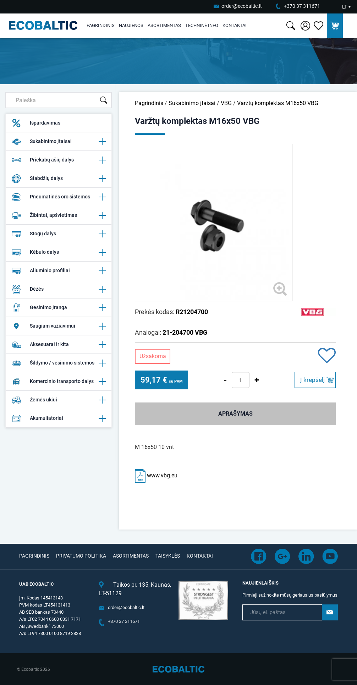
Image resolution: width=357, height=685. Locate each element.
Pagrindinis (101, 25)
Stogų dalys (58, 234)
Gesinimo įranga (58, 307)
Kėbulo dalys (58, 252)
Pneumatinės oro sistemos (58, 197)
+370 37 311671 (302, 6)
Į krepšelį (312, 379)
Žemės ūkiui (58, 400)
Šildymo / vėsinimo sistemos (58, 363)
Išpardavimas (36, 123)
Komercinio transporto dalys (58, 381)
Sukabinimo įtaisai (58, 141)
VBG (226, 103)
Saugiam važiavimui (58, 326)
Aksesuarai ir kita (58, 344)
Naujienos (131, 25)
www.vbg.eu (156, 475)
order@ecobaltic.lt (241, 6)
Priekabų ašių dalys (58, 160)
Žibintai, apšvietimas (58, 215)
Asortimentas (164, 25)
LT (344, 7)
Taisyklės (167, 556)
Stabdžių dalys (58, 178)
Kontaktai (235, 25)
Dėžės (58, 289)
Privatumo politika (81, 556)
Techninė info (201, 25)
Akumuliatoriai (58, 418)
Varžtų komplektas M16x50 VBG (277, 103)
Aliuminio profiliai (58, 271)
